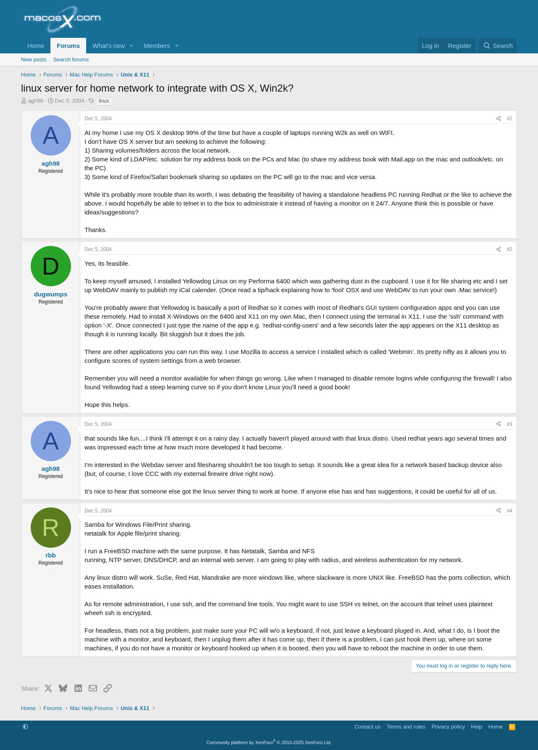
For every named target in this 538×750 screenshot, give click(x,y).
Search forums (71, 59)
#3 (509, 424)
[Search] (498, 45)
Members (157, 45)
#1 (509, 118)
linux (104, 101)
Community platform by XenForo (269, 742)
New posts (34, 59)
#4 (509, 511)
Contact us (367, 727)
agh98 (35, 101)
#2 (509, 249)
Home (35, 45)
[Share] (498, 119)
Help (477, 727)
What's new (108, 45)
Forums (68, 45)
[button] (131, 45)
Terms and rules (406, 727)
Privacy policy (448, 727)
